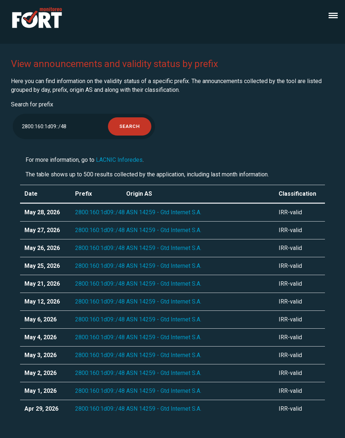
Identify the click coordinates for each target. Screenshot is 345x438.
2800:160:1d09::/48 (100, 212)
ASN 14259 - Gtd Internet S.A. (163, 212)
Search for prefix (32, 104)
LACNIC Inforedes (119, 159)
